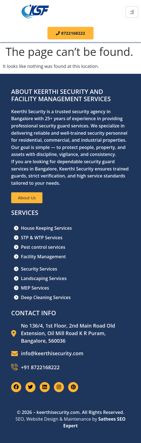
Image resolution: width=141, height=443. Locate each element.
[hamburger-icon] (132, 12)
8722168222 (70, 33)
